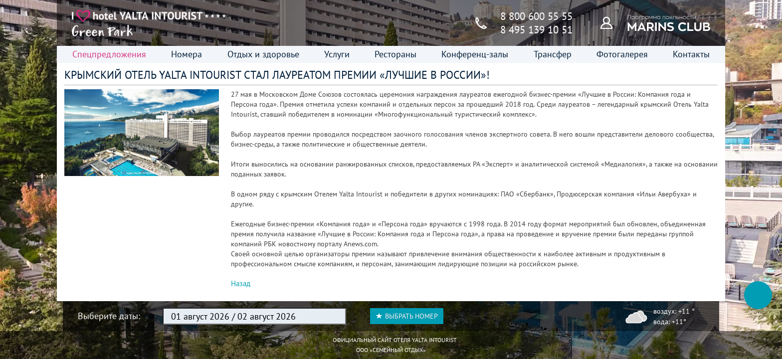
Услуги (337, 54)
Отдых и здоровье (263, 54)
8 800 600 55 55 (536, 16)
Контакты (691, 54)
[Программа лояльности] (611, 22)
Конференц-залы (474, 54)
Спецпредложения (109, 54)
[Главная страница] (149, 22)
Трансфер (553, 54)
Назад (240, 283)
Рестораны (395, 54)
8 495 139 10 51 (536, 29)
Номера (186, 54)
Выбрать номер (407, 316)
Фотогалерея (622, 54)
